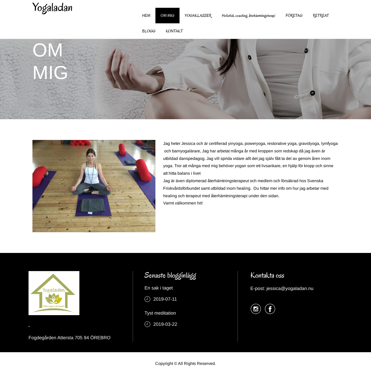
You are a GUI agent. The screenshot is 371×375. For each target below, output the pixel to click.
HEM (146, 15)
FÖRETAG (294, 15)
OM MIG (167, 15)
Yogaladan (52, 7)
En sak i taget (159, 288)
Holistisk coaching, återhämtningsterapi (248, 15)
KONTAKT (174, 31)
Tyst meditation (160, 313)
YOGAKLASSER (198, 15)
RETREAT (321, 15)
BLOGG (148, 31)
